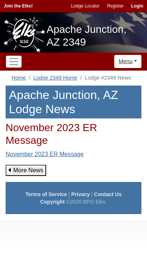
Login (137, 6)
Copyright (52, 202)
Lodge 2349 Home (55, 78)
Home (19, 78)
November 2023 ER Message (45, 154)
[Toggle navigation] (14, 62)
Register (115, 6)
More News (26, 170)
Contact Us (108, 194)
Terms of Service (46, 194)
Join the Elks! (18, 6)
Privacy (80, 194)
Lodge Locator (85, 6)
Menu (126, 61)
